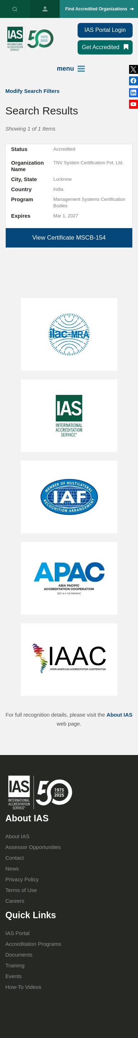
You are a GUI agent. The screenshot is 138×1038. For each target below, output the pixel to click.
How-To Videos (23, 987)
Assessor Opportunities (33, 847)
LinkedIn (133, 80)
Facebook (133, 92)
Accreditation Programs (33, 944)
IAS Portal (45, 9)
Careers (14, 901)
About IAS (120, 715)
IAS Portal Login (105, 30)
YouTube (133, 104)
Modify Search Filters (32, 91)
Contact (14, 858)
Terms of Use (21, 890)
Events (13, 976)
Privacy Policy (22, 879)
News (12, 868)
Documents (19, 955)
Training (15, 965)
